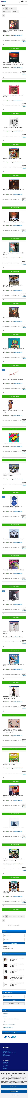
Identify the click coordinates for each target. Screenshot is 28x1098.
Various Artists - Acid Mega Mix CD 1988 (12, 443)
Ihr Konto (5, 1063)
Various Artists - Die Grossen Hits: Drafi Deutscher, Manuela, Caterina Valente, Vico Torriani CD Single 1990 (13, 731)
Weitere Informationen (14, 1095)
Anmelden (14, 943)
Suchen (14, 1000)
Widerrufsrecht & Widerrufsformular (11, 1018)
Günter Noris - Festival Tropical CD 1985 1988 (13, 222)
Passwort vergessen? (8, 948)
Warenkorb (5, 1062)
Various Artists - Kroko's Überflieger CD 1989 (13, 569)
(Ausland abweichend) (17, 35)
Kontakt (5, 1016)
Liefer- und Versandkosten (9, 1024)
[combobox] (12, 8)
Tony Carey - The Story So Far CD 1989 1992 (13, 828)
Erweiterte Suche (14, 1003)
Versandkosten (6, 1055)
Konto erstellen (6, 946)
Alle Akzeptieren (14, 1086)
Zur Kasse (5, 1065)
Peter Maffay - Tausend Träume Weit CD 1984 (13, 539)
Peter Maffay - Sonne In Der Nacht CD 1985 (13, 379)
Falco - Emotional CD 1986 (9, 600)
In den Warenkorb (14, 48)
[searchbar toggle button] (19, 2)
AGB (4, 1021)
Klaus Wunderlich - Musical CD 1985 (11, 317)
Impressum (5, 1013)
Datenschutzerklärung (9, 1083)
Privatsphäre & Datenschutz (9, 1052)
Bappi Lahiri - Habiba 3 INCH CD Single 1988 (13, 348)
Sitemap (5, 1068)
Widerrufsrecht (6, 1051)
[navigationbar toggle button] (26, 2)
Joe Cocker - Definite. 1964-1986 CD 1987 (13, 127)
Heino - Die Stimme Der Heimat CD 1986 (12, 158)
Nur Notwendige (14, 1091)
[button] (3, 8)
